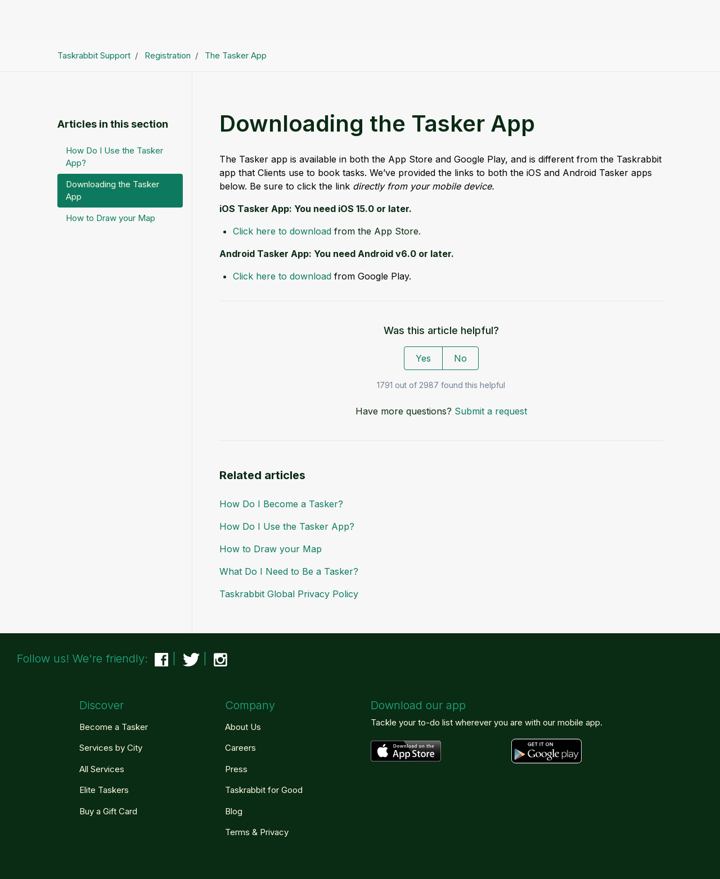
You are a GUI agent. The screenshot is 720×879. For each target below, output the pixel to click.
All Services (101, 769)
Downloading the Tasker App (112, 190)
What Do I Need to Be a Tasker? (288, 571)
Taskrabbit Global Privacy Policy (288, 593)
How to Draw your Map (270, 549)
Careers (240, 747)
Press (236, 769)
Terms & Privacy (257, 832)
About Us (243, 727)
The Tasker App (236, 55)
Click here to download (282, 231)
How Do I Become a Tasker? (281, 504)
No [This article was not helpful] (460, 358)
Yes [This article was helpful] (423, 358)
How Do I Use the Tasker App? (286, 526)
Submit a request (490, 411)
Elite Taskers (104, 790)
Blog (233, 811)
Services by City (110, 747)
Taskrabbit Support (93, 55)
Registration (168, 55)
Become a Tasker (113, 727)
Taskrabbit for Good (264, 790)
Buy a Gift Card (108, 811)
